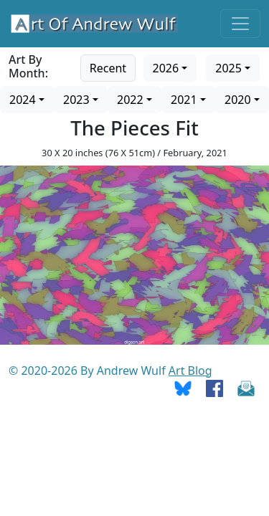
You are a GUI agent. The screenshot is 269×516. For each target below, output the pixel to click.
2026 (166, 68)
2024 (22, 100)
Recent (108, 68)
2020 (238, 100)
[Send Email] (246, 388)
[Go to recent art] (108, 67)
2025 (228, 68)
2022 (130, 100)
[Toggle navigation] (240, 23)
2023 (76, 100)
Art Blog (190, 370)
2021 (184, 100)
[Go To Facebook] (214, 388)
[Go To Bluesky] (183, 388)
